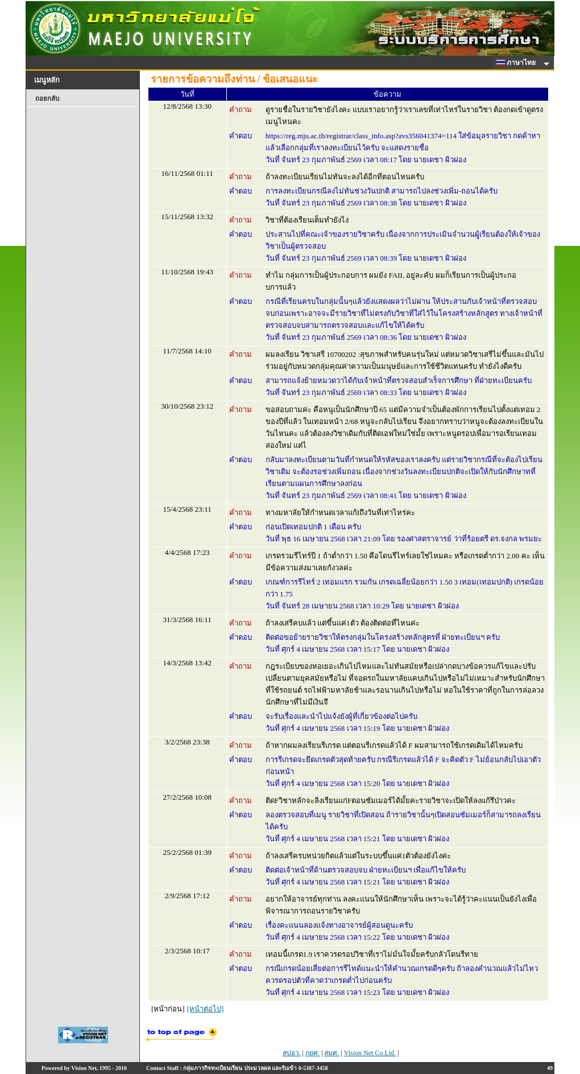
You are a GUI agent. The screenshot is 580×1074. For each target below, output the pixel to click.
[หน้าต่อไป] (205, 1009)
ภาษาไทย (518, 63)
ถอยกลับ (47, 98)
